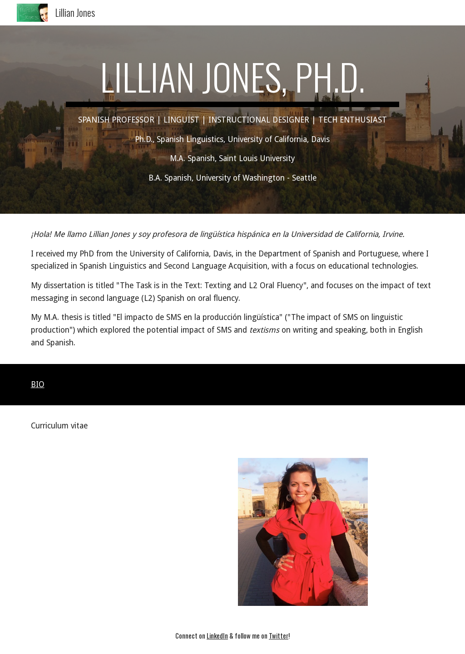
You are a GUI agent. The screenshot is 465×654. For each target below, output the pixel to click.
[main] (232, 119)
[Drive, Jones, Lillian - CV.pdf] (127, 532)
